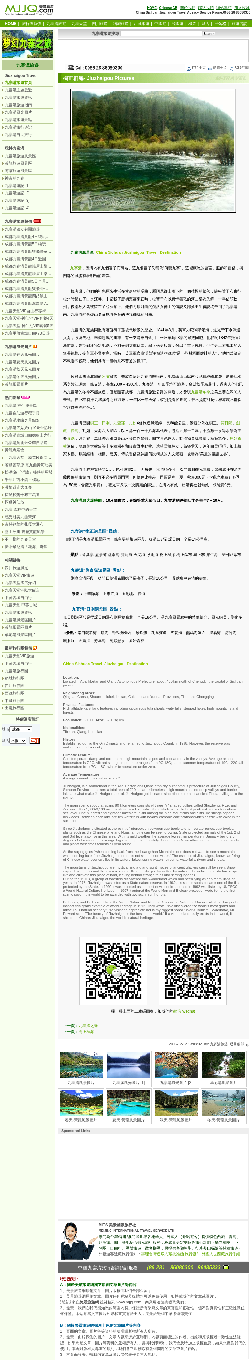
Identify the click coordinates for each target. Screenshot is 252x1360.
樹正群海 (86, 1031)
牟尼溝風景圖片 (223, 1082)
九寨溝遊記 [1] (17, 185)
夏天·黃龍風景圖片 (128, 1120)
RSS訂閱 (239, 67)
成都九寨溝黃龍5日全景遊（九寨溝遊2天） (42, 281)
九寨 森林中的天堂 (21, 509)
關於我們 (187, 7)
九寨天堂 (79, 23)
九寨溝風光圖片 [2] (176, 1082)
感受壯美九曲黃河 (20, 517)
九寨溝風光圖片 (18, 112)
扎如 (133, 423)
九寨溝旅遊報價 (18, 221)
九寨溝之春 (88, 1026)
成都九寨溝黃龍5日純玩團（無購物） (37, 244)
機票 (192, 23)
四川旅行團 (14, 686)
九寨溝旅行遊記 (18, 127)
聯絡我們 (206, 7)
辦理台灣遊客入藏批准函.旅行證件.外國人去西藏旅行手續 (190, 1254)
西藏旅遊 (141, 23)
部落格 (220, 23)
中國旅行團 (14, 700)
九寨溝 (76, 268)
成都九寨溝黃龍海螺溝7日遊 (29, 303)
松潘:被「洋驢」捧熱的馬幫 (28, 472)
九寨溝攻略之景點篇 (22, 420)
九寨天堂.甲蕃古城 (21, 605)
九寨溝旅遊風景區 (20, 156)
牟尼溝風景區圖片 (20, 635)
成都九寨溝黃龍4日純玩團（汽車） (35, 236)
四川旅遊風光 (16, 568)
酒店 (205, 23)
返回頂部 (239, 1044)
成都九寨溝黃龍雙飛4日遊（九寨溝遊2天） (42, 288)
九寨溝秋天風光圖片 (22, 369)
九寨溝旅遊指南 (18, 105)
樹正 (94, 423)
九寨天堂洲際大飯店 (22, 590)
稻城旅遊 (121, 23)
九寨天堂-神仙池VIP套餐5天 (29, 326)
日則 (106, 423)
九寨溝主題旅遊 (18, 90)
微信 (177, 1011)
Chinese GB (168, 8)
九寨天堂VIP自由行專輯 (25, 311)
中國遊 (160, 23)
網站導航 (224, 7)
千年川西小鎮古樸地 (22, 480)
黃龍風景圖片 (16, 384)
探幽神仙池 (14, 502)
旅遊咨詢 (239, 23)
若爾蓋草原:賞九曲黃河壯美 (28, 465)
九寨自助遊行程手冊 (22, 413)
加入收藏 (242, 7)
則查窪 (119, 423)
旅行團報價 (31, 23)
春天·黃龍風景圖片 (81, 1120)
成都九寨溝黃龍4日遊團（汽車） (33, 259)
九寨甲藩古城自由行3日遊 (27, 333)
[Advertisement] (153, 50)
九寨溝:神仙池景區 (21, 405)
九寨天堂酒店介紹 (20, 583)
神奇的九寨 (14, 178)
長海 (75, 430)
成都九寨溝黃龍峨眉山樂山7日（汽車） (39, 274)
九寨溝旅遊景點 (18, 120)
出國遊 (177, 23)
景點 (71, 438)
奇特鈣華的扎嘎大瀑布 (24, 524)
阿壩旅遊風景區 (18, 171)
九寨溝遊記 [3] (17, 200)
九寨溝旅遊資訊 (18, 97)
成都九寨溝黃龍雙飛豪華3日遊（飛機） (39, 251)
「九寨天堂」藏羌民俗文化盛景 (32, 457)
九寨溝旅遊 (56, 23)
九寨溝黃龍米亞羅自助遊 (26, 442)
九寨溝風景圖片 (81, 1082)
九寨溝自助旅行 (18, 134)
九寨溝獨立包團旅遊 (22, 229)
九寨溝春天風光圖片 (22, 354)
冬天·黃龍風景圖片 (223, 1120)
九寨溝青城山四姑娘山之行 (28, 435)
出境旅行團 (14, 708)
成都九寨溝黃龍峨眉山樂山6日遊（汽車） (41, 266)
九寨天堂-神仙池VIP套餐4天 (29, 318)
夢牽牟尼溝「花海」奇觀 (26, 546)
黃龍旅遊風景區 (18, 163)
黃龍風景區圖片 (18, 627)
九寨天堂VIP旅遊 (19, 575)
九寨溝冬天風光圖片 (22, 377)
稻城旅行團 (14, 678)
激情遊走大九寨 (18, 487)
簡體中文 (217, 67)
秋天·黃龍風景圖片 (176, 1120)
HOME (152, 8)
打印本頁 (196, 67)
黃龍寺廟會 (14, 450)
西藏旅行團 (14, 693)
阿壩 (106, 376)
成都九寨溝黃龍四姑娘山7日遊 (31, 296)
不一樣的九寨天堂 (20, 539)
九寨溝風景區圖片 (20, 620)
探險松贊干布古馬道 (22, 494)
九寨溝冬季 (200, 392)
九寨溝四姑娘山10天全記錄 (28, 428)
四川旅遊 (100, 23)
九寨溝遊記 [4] (17, 208)
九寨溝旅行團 (16, 671)
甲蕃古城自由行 (18, 597)
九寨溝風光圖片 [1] (128, 1082)
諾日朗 (226, 423)
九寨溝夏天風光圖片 (22, 362)
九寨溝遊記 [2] (17, 193)
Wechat (188, 1011)
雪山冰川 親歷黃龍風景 (25, 532)
